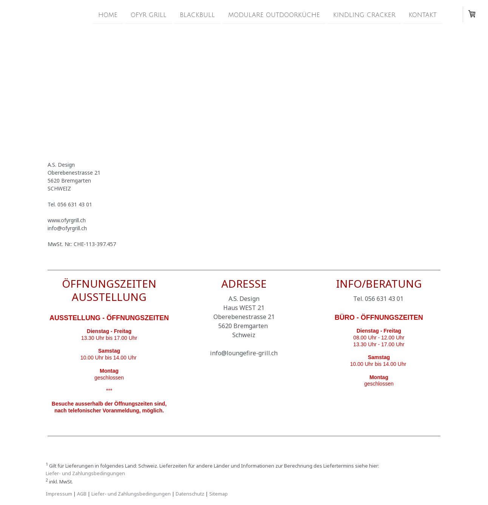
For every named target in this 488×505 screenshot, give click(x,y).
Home (107, 14)
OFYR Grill (149, 14)
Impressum (59, 493)
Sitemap (218, 493)
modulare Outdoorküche (274, 14)
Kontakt (423, 14)
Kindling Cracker (364, 14)
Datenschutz (190, 493)
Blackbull (197, 14)
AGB (81, 493)
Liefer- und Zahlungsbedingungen (85, 473)
